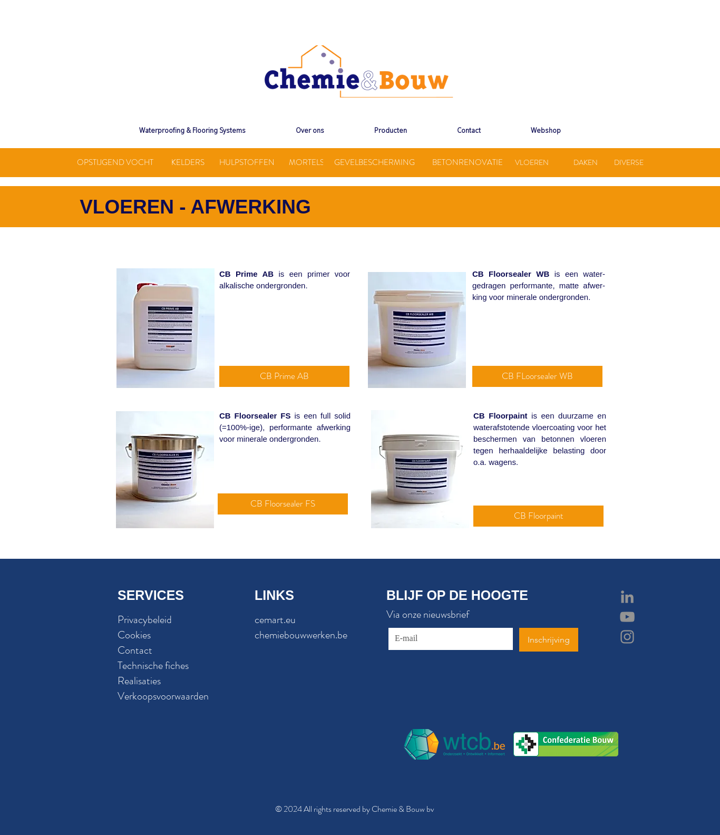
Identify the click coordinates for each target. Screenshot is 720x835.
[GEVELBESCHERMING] (374, 162)
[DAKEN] (585, 162)
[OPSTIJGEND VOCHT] (115, 162)
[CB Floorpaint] (538, 516)
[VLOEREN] (532, 162)
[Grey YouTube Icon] (627, 617)
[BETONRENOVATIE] (467, 162)
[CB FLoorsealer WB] (537, 376)
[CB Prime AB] (284, 376)
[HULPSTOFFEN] (246, 162)
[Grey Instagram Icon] (627, 637)
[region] (165, 328)
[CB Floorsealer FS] (283, 503)
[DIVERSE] (628, 162)
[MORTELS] (306, 162)
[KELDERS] (187, 162)
